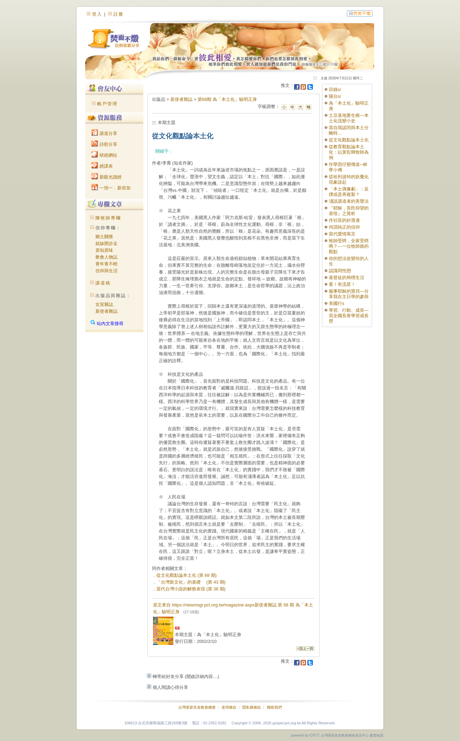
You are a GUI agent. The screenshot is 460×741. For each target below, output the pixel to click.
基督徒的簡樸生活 (346, 277)
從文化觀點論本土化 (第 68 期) (186, 575)
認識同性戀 (340, 270)
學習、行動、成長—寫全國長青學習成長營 (349, 316)
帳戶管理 (107, 103)
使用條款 (228, 707)
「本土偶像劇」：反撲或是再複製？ (349, 191)
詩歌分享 (104, 144)
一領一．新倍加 (111, 187)
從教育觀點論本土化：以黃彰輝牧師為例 (349, 152)
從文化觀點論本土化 (349, 139)
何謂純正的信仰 (344, 227)
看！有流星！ (342, 284)
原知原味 (104, 250)
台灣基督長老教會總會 (197, 707)
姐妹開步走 (106, 243)
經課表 (102, 166)
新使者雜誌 (106, 311)
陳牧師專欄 (108, 217)
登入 (97, 14)
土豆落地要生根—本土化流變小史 (349, 118)
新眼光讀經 (106, 177)
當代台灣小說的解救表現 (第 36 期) (191, 588)
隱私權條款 (251, 707)
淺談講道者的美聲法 (349, 201)
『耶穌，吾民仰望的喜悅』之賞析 (349, 210)
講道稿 (103, 282)
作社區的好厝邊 (344, 220)
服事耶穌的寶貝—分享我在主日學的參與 (349, 294)
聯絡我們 (274, 707)
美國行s (336, 303)
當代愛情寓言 (342, 233)
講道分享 (104, 133)
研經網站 (104, 155)
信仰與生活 (106, 270)
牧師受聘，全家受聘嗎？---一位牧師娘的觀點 (349, 246)
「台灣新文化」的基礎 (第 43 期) (191, 582)
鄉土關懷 (104, 236)
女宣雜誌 (104, 304)
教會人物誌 (106, 257)
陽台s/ (335, 96)
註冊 (118, 14)
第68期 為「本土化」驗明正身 (227, 99)
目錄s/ (335, 89)
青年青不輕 (106, 263)
